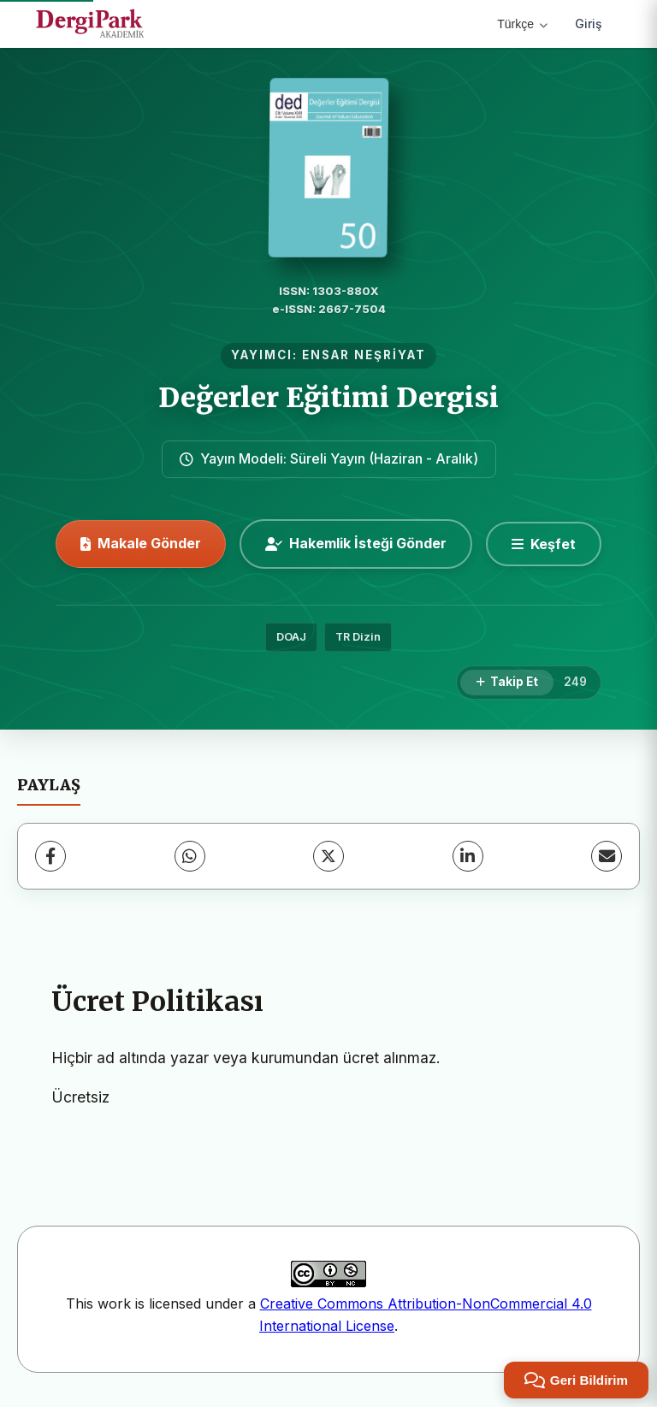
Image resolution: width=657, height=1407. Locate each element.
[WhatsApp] (190, 856)
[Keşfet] (543, 544)
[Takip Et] (506, 682)
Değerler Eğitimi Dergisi (328, 398)
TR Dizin (358, 636)
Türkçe (522, 24)
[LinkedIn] (468, 856)
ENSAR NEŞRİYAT (364, 355)
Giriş (588, 23)
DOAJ (291, 636)
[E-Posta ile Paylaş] (606, 856)
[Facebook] (50, 856)
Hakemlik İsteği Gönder (356, 543)
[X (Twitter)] (328, 856)
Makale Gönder (140, 543)
